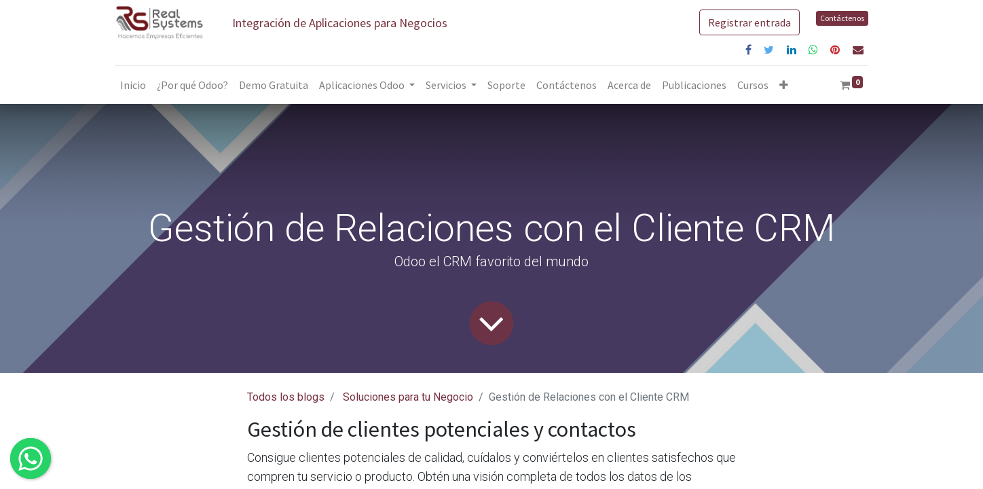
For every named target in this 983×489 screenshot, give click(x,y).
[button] (784, 84)
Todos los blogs (285, 397)
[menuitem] (133, 84)
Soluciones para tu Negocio (408, 397)
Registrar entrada (749, 22)
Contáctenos (842, 18)
